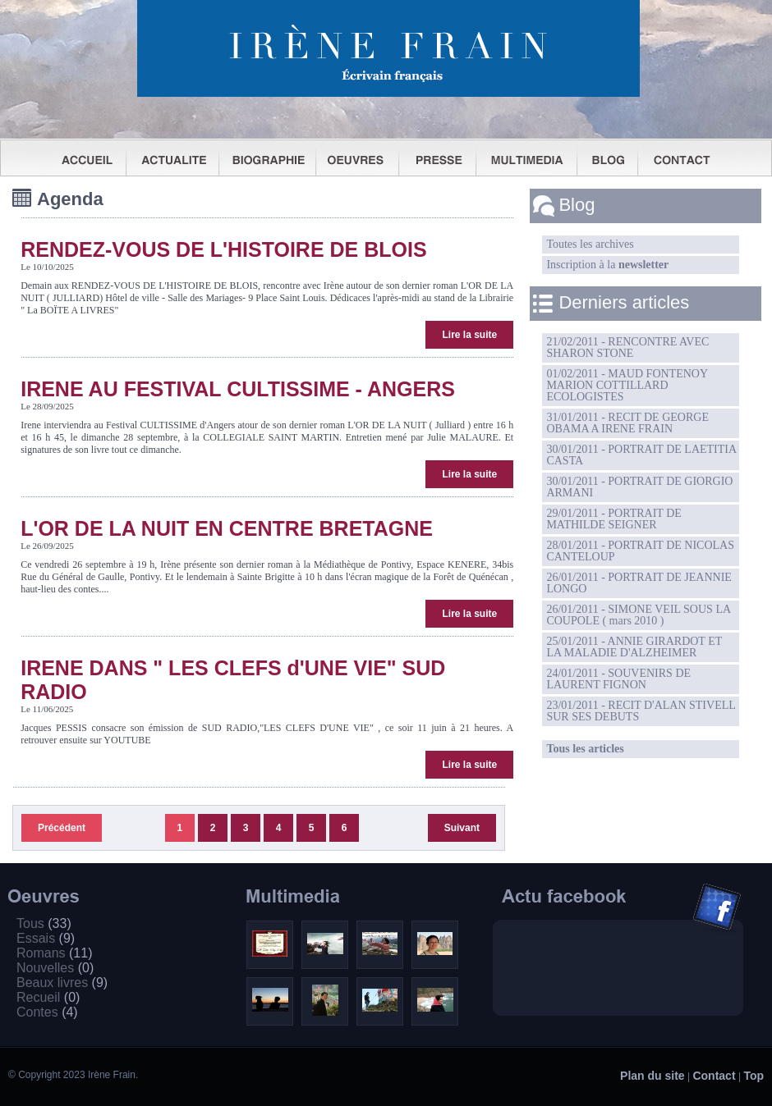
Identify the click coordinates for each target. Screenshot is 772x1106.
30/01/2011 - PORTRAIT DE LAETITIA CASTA (641, 455)
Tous (43, 923)
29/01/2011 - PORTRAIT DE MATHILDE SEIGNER (613, 519)
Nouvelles (55, 968)
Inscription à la (607, 264)
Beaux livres (62, 982)
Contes (47, 1012)
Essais (45, 938)
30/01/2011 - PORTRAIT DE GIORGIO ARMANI (639, 487)
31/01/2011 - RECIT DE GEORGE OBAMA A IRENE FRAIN (627, 423)
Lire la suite (469, 334)
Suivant (462, 828)
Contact (713, 1075)
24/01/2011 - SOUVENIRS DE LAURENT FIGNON (618, 679)
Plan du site (652, 1075)
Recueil (48, 997)
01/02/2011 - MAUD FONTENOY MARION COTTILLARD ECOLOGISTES (627, 385)
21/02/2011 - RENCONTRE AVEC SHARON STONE (627, 347)
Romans (54, 953)
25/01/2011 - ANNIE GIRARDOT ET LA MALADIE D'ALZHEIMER (634, 647)
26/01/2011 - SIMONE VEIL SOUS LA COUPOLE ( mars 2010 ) (638, 615)
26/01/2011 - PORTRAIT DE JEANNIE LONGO (638, 583)
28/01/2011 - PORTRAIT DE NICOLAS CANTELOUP (640, 551)
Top (753, 1075)
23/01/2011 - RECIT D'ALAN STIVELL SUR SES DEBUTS (640, 711)
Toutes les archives (589, 244)
